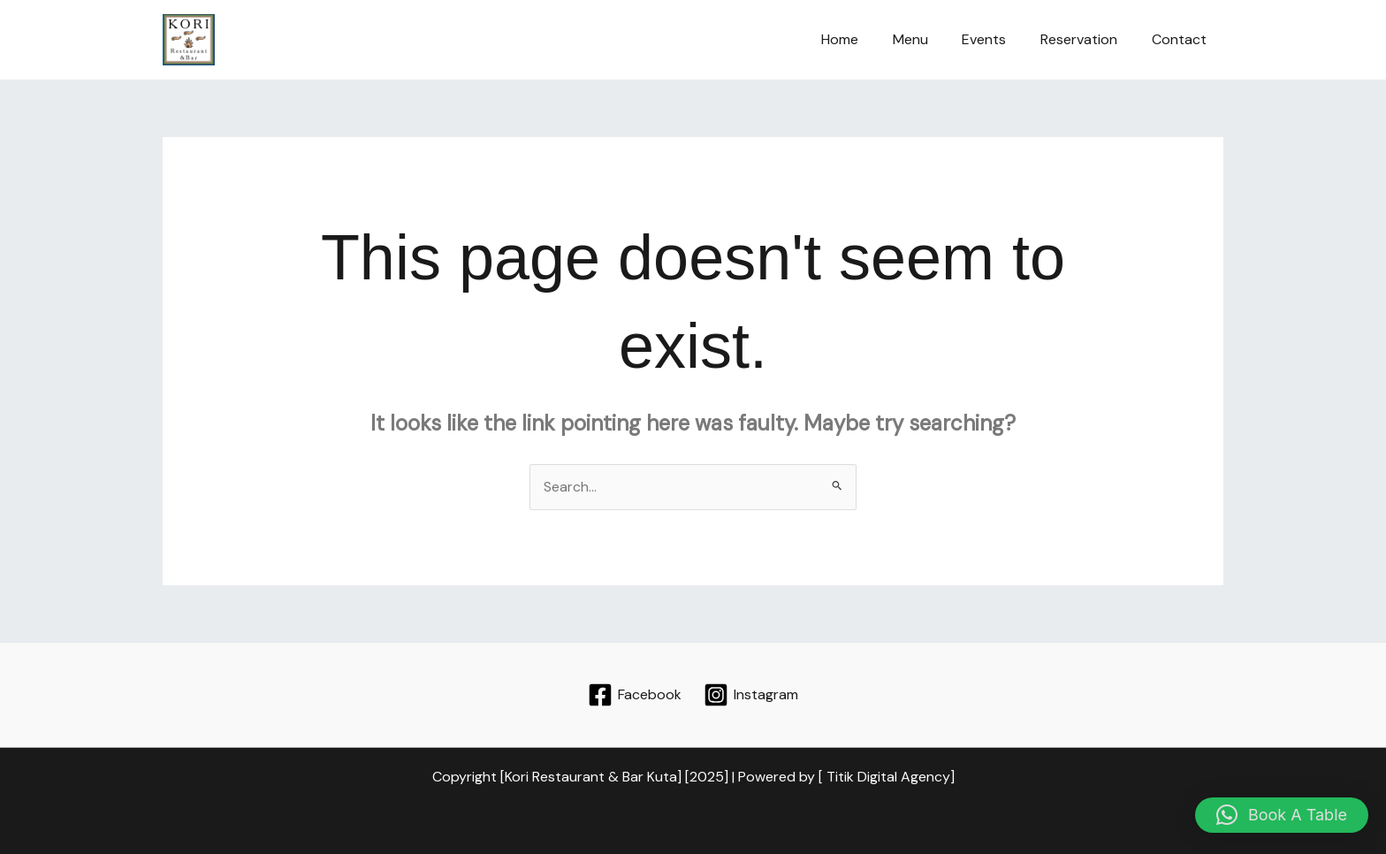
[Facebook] (635, 694)
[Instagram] (750, 694)
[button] (1281, 815)
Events (999, 39)
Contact (1181, 39)
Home (866, 39)
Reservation (1087, 39)
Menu (930, 39)
